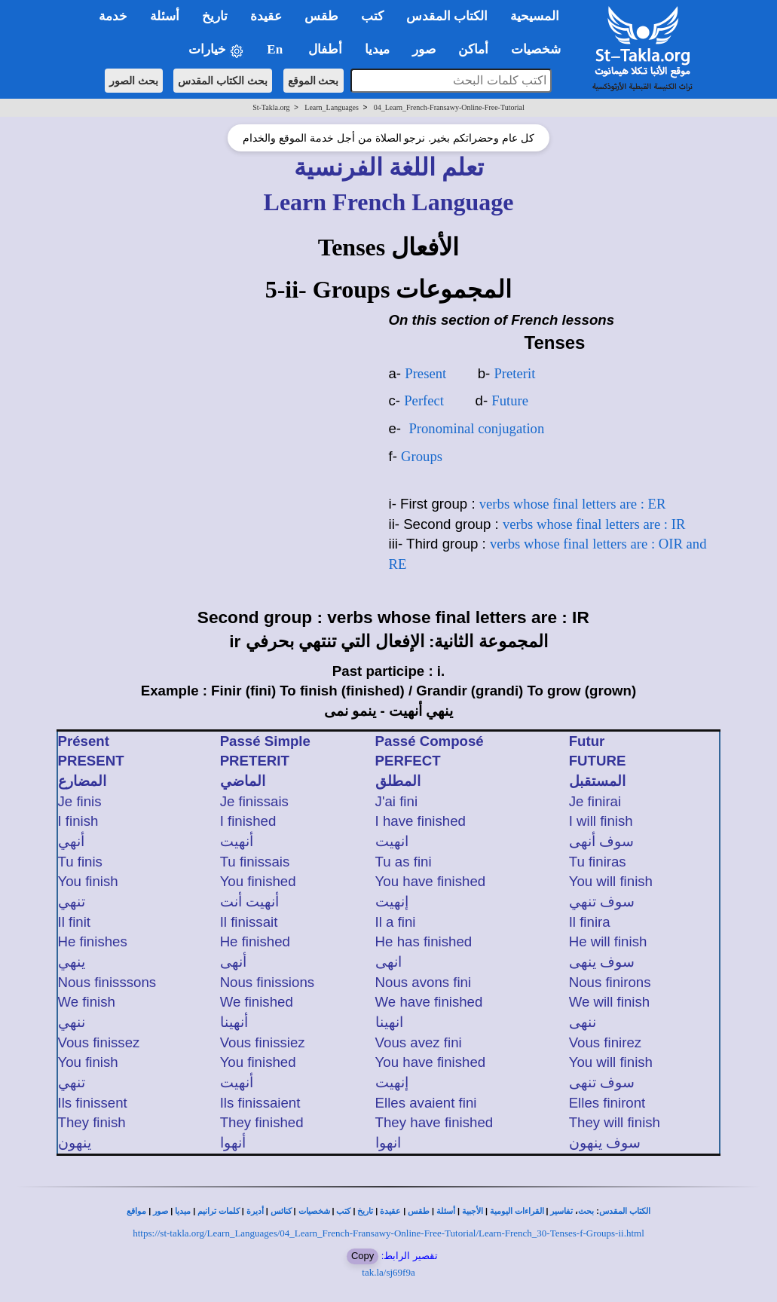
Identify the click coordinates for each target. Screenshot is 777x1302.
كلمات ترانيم (218, 1211)
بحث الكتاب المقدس (223, 81)
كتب (343, 1211)
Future (509, 400)
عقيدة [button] (266, 16)
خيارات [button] (216, 50)
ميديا (183, 1211)
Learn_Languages (331, 107)
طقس (419, 1211)
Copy (362, 1255)
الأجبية (472, 1211)
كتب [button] (372, 16)
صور (160, 1211)
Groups (421, 456)
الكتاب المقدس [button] (447, 16)
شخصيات (314, 1211)
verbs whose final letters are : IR (594, 524)
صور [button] (424, 49)
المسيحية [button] (534, 16)
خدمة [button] (113, 16)
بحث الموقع (313, 81)
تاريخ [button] (215, 16)
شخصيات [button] (541, 49)
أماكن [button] (473, 49)
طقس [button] (321, 16)
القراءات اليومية (517, 1211)
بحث (586, 1211)
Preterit (514, 373)
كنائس (281, 1211)
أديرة (255, 1211)
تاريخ (365, 1211)
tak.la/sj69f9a (388, 1272)
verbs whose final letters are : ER (572, 504)
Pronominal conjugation (476, 428)
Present (425, 373)
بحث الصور (133, 81)
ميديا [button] (377, 49)
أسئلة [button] (164, 16)
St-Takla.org (270, 107)
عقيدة (390, 1211)
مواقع (136, 1211)
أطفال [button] (325, 49)
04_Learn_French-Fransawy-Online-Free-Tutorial (449, 107)
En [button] (276, 49)
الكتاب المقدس (624, 1211)
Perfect (424, 400)
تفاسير (561, 1211)
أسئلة (445, 1211)
